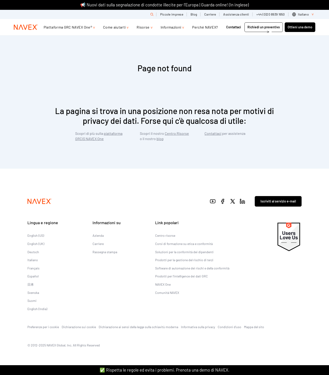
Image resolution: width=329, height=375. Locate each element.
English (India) (37, 309)
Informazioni (171, 27)
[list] (303, 14)
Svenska (33, 293)
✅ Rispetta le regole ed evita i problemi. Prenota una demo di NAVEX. (164, 369)
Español (33, 276)
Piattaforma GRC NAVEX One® (68, 27)
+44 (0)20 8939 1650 (270, 14)
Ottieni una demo (300, 27)
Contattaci (234, 27)
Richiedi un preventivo (263, 27)
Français (33, 268)
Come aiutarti (114, 27)
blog (160, 138)
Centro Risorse (177, 133)
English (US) (35, 235)
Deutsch (33, 252)
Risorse (143, 27)
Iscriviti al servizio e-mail (278, 201)
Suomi (32, 301)
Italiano (32, 260)
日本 (30, 284)
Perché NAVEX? (205, 27)
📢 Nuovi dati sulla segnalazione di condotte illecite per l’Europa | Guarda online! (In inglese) (164, 4)
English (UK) (35, 244)
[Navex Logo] (26, 27)
